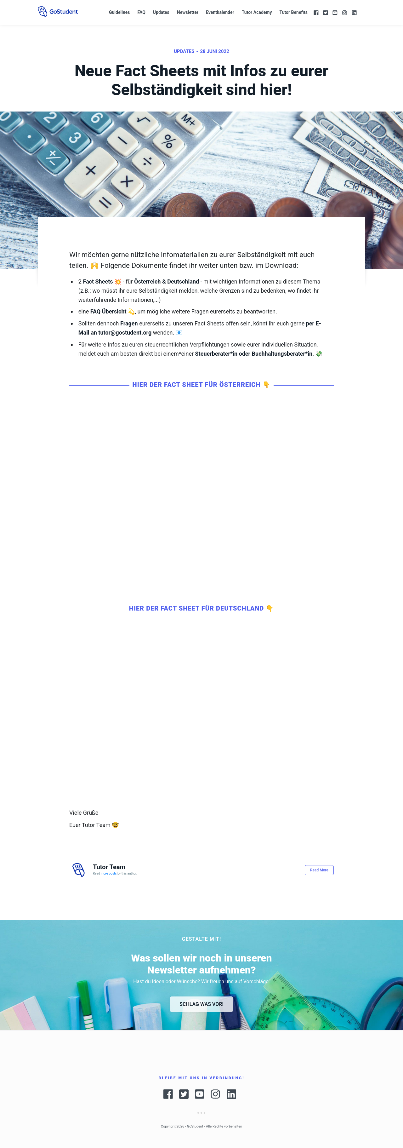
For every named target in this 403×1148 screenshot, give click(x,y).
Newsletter (187, 12)
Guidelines (119, 12)
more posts (108, 873)
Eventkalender (220, 12)
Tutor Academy (257, 12)
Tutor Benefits (294, 12)
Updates (161, 12)
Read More (319, 870)
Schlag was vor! (201, 1004)
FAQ (141, 12)
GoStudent (195, 1126)
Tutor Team (109, 867)
